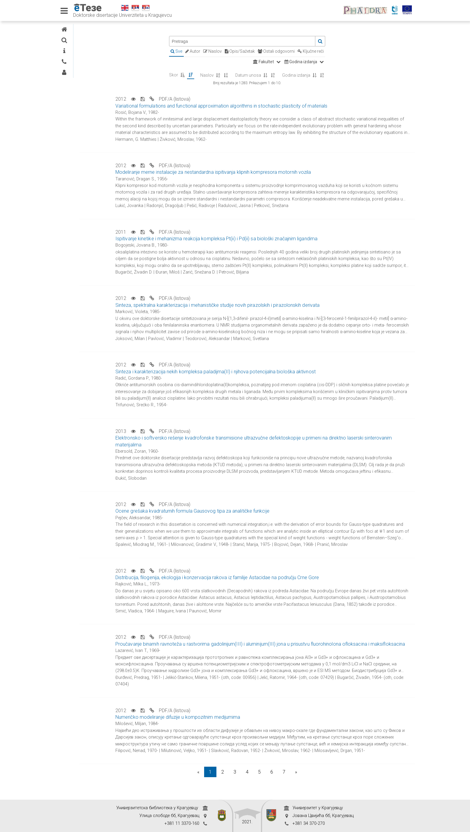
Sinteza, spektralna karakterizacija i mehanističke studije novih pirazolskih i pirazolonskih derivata (274, 305)
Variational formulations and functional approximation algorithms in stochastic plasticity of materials (278, 106)
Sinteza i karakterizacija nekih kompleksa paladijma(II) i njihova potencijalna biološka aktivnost (272, 372)
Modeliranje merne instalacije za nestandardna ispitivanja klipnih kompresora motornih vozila (270, 172)
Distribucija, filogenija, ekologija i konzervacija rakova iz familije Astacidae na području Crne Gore (274, 577)
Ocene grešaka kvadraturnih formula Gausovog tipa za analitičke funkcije (249, 511)
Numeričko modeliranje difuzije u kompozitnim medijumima (234, 724)
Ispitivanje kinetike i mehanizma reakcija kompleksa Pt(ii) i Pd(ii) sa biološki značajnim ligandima (273, 238)
